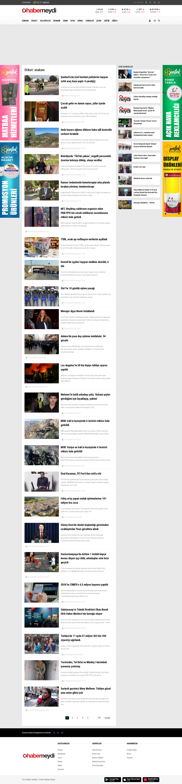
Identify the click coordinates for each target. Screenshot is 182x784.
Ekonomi (56, 20)
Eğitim (106, 20)
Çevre (98, 20)
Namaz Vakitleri (97, 758)
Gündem (25, 20)
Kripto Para (96, 754)
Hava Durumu (97, 750)
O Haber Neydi (132, 750)
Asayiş (60, 750)
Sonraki (107, 718)
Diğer (114, 20)
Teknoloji (89, 20)
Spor (72, 20)
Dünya (80, 20)
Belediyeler (45, 20)
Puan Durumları (97, 765)
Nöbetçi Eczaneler (98, 762)
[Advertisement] (91, 46)
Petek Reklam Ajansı (47, 779)
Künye (129, 754)
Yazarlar (130, 758)
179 (99, 718)
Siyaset (34, 20)
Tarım (65, 20)
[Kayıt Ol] (150, 21)
